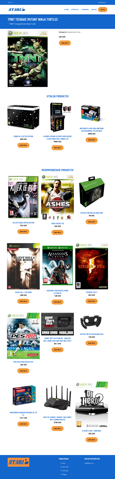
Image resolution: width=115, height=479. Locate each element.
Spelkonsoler (71, 32)
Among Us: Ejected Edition (23, 136)
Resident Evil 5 (91, 292)
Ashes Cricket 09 (57, 223)
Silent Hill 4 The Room (23, 292)
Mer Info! (64, 43)
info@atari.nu (102, 2)
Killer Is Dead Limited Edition (23, 222)
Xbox (78, 32)
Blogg (94, 10)
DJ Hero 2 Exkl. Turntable (91, 431)
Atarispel (85, 10)
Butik (103, 9)
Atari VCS (75, 10)
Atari (66, 10)
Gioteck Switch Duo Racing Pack (91, 334)
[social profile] (14, 2)
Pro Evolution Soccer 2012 (23, 362)
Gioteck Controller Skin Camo (91, 213)
